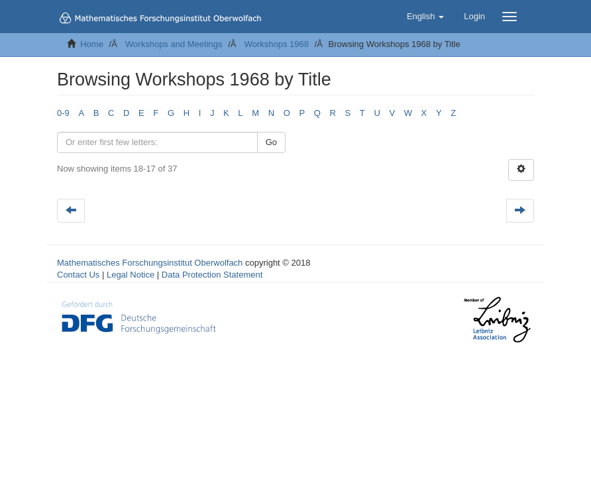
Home (91, 44)
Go (271, 142)
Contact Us (78, 275)
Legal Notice (130, 275)
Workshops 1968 (276, 44)
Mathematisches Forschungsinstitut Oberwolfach (149, 263)
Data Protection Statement (212, 275)
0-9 (63, 113)
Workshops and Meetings (173, 44)
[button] (425, 16)
